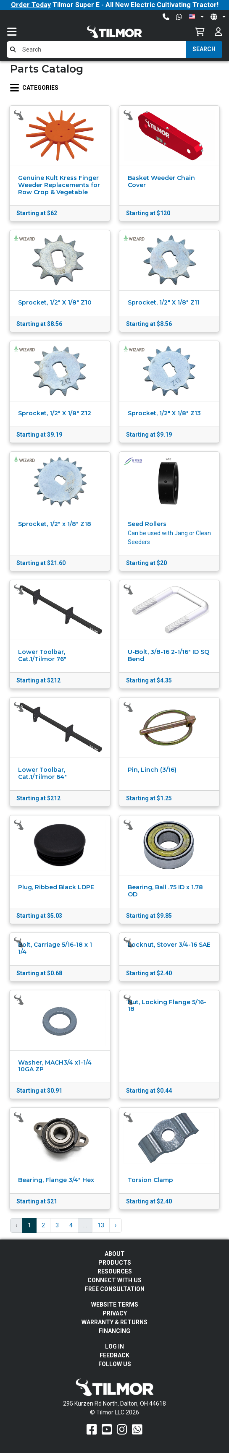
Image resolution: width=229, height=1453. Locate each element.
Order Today (31, 5)
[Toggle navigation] (20, 32)
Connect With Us (114, 1280)
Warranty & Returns (114, 1322)
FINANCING (114, 1331)
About (115, 1253)
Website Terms (114, 1304)
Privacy (115, 1313)
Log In (114, 1346)
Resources (114, 1271)
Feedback (114, 1355)
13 (100, 1225)
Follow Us (114, 1364)
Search (204, 49)
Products (114, 1262)
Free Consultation (115, 1289)
